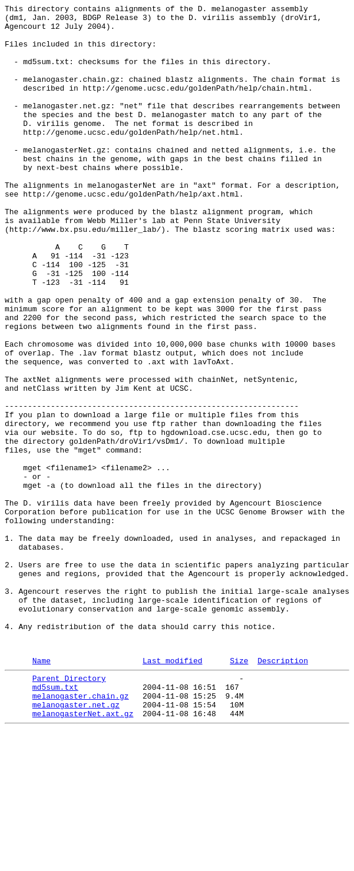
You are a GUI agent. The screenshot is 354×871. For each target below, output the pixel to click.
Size (239, 791)
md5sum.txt (55, 821)
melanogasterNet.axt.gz (83, 852)
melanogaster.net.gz (76, 842)
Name (41, 791)
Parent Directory (69, 810)
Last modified (172, 791)
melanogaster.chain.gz (80, 831)
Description (282, 791)
